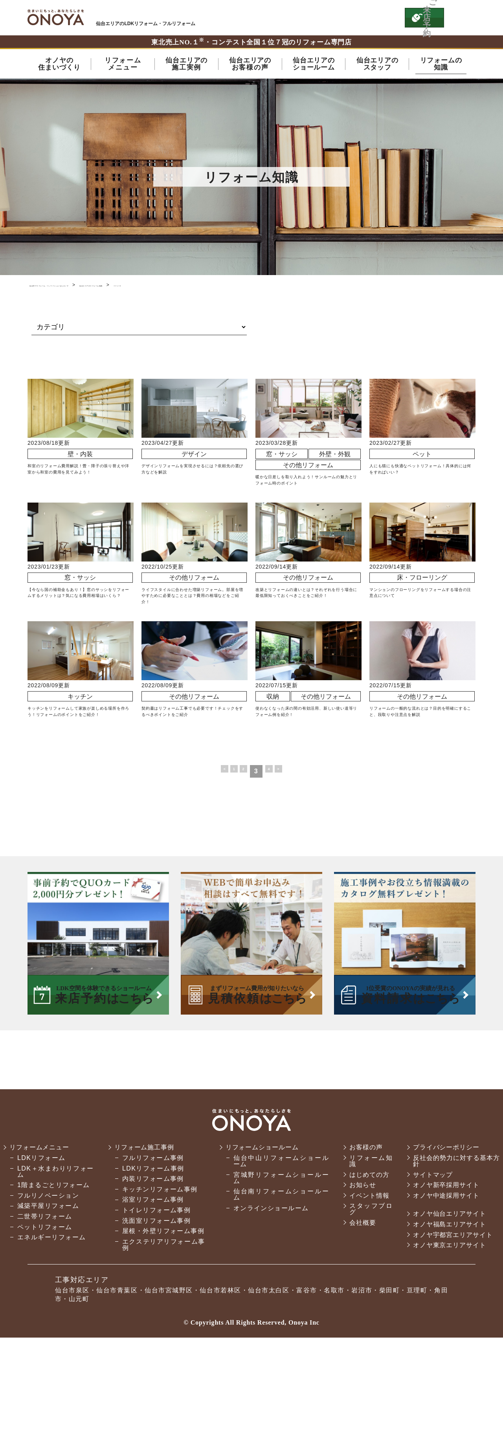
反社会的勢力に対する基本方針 (455, 1265)
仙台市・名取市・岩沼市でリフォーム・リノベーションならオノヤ (56, 17)
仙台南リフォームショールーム (278, 1298)
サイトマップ (431, 1278)
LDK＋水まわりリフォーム (55, 1275)
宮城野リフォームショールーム (278, 1281)
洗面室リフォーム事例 (155, 1324)
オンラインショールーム (269, 1312)
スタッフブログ (369, 1313)
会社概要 (360, 1327)
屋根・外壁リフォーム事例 (162, 1338)
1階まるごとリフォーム (53, 1289)
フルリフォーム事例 (152, 1262)
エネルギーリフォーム (51, 1341)
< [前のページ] (211, 875)
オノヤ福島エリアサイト (448, 1328)
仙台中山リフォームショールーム (278, 1265)
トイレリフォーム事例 (155, 1314)
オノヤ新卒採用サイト (445, 1289)
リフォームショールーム (261, 1251)
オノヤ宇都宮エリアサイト (452, 1339)
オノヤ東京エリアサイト (448, 1349)
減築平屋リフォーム (48, 1310)
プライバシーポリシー (445, 1251)
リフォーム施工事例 (144, 1251)
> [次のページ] (292, 875)
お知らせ (360, 1289)
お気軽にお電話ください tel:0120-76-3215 (363, 18)
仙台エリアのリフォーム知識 (191, 287)
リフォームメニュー (40, 1251)
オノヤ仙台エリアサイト (448, 1318)
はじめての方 (367, 1278)
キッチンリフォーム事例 (159, 1293)
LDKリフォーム (41, 1262)
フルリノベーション (48, 1300)
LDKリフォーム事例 (152, 1272)
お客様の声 (364, 1251)
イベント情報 (367, 1300)
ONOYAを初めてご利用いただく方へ (290, 18)
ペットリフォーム (44, 1331)
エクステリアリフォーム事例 (162, 1355)
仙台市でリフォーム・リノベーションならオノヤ (87, 287)
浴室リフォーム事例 (152, 1304)
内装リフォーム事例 (152, 1283)
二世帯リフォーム (44, 1321)
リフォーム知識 (369, 1265)
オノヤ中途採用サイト (445, 1300)
